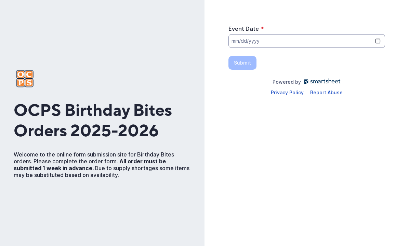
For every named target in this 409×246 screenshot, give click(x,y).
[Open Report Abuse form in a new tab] (326, 92)
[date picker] (378, 41)
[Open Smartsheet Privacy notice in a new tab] (287, 92)
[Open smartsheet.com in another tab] (321, 82)
